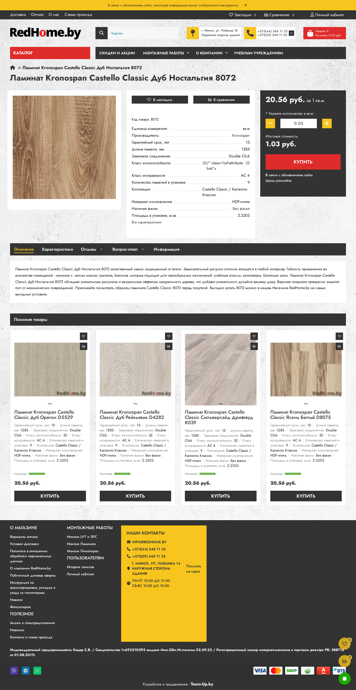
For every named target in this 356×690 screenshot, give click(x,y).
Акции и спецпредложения (32, 622)
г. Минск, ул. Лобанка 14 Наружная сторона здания (156, 568)
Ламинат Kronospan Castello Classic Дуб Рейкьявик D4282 (132, 415)
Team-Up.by (202, 684)
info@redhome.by (149, 542)
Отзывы (92, 249)
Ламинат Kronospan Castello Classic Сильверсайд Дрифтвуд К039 (219, 417)
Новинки (17, 629)
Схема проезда (78, 14)
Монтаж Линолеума (82, 551)
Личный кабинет (80, 574)
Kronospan (241, 135)
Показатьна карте (193, 568)
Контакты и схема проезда (31, 637)
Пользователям (85, 558)
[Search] (137, 33)
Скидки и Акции (117, 53)
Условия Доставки (24, 543)
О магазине (23, 527)
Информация (166, 249)
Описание (24, 249)
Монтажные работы (90, 527)
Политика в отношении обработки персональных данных (30, 556)
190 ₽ (318, 175)
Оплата (37, 14)
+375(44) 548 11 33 (272, 31)
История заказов (80, 566)
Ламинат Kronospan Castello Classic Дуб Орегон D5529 (44, 415)
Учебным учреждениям (258, 53)
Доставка (18, 14)
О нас (54, 14)
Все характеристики (146, 222)
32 (204, 163)
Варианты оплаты (24, 536)
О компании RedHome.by (30, 568)
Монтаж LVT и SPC (82, 536)
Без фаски (241, 208)
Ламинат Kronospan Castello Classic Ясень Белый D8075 (300, 415)
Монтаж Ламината (81, 543)
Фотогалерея (20, 606)
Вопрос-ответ (129, 249)
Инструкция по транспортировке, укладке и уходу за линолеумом (33, 587)
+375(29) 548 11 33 (272, 35)
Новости (16, 599)
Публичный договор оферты (33, 575)
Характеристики (57, 249)
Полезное (22, 614)
